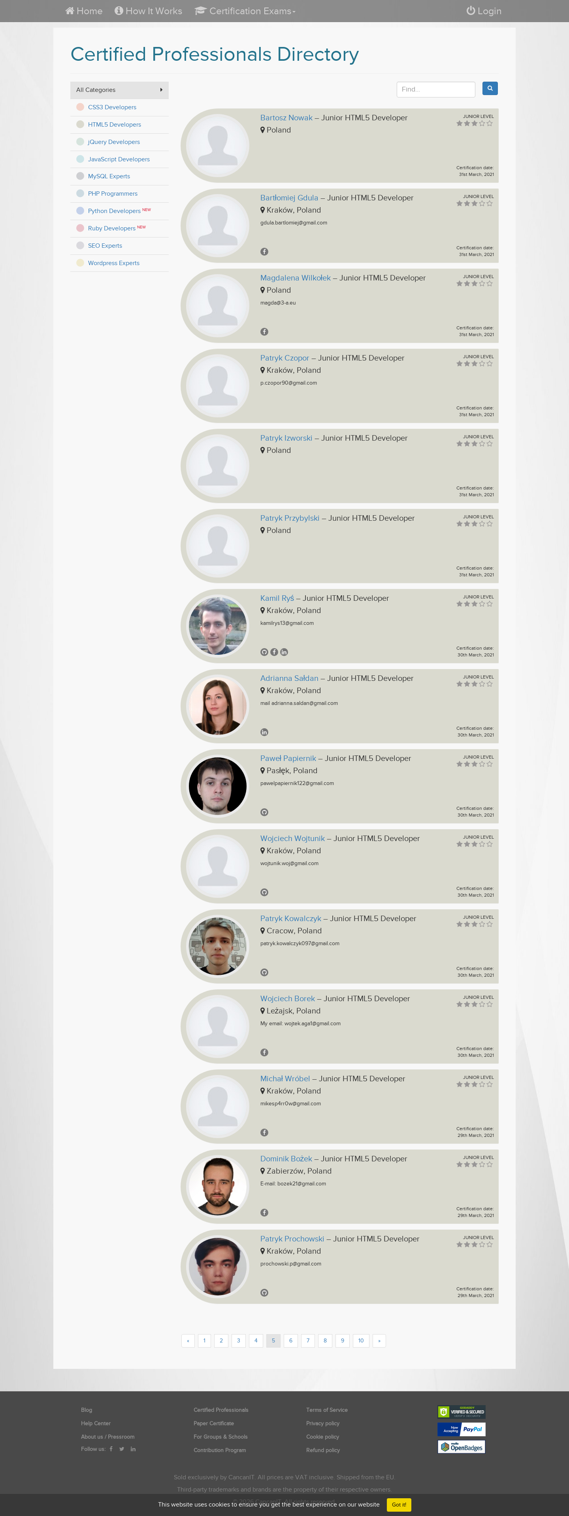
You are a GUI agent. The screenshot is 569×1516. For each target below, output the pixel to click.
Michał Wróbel (285, 1079)
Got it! (399, 1504)
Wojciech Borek (287, 999)
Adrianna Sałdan (289, 678)
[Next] (379, 1341)
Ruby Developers (112, 228)
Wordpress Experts (113, 263)
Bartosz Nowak (286, 118)
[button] (244, 11)
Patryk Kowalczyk (290, 918)
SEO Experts (105, 246)
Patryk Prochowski (292, 1239)
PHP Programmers (113, 194)
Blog (86, 1410)
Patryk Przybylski (290, 518)
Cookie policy (322, 1437)
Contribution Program (220, 1450)
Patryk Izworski (286, 438)
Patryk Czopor (284, 358)
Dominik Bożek (286, 1159)
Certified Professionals (221, 1410)
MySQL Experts (109, 176)
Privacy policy (322, 1423)
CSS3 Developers (112, 107)
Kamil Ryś (277, 598)
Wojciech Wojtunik (292, 838)
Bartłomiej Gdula (289, 198)
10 (361, 1340)
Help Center (96, 1423)
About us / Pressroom (107, 1437)
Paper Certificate (214, 1423)
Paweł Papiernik (288, 758)
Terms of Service (327, 1410)
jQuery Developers (114, 142)
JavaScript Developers (119, 159)
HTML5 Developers (114, 125)
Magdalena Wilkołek (295, 278)
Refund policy (323, 1450)
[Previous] (188, 1341)
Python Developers (114, 211)
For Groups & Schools (221, 1437)
